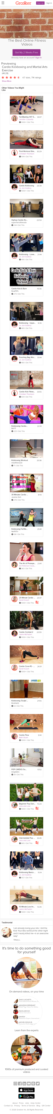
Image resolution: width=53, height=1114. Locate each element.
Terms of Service (28, 1106)
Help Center (36, 1103)
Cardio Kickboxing (26, 186)
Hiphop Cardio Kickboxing (19, 220)
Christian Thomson (26, 154)
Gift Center (46, 1106)
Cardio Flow (24, 735)
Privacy (17, 1106)
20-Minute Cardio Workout (27, 598)
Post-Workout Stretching (27, 151)
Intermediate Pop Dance (27, 838)
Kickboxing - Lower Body (27, 254)
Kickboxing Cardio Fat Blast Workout (19, 426)
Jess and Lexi (24, 806)
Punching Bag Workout (27, 357)
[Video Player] (26, 24)
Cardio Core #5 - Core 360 (27, 666)
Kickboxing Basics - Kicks (27, 872)
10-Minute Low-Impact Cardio (27, 907)
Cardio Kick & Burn (19, 289)
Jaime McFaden (25, 634)
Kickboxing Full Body (19, 529)
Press (21, 1103)
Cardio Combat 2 (26, 632)
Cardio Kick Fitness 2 (27, 392)
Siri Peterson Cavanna (28, 566)
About (15, 1103)
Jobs (27, 1103)
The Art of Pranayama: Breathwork (27, 563)
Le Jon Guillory (25, 188)
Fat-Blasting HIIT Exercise (27, 117)
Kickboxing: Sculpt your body (19, 701)
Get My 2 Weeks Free (26, 52)
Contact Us (8, 1106)
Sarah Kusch (24, 600)
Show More (6, 81)
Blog (38, 1106)
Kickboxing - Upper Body (27, 323)
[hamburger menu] (2, 2)
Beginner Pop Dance (27, 804)
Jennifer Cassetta (26, 119)
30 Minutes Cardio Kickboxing (19, 495)
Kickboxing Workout (19, 460)
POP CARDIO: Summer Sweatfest (19, 769)
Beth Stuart (23, 737)
